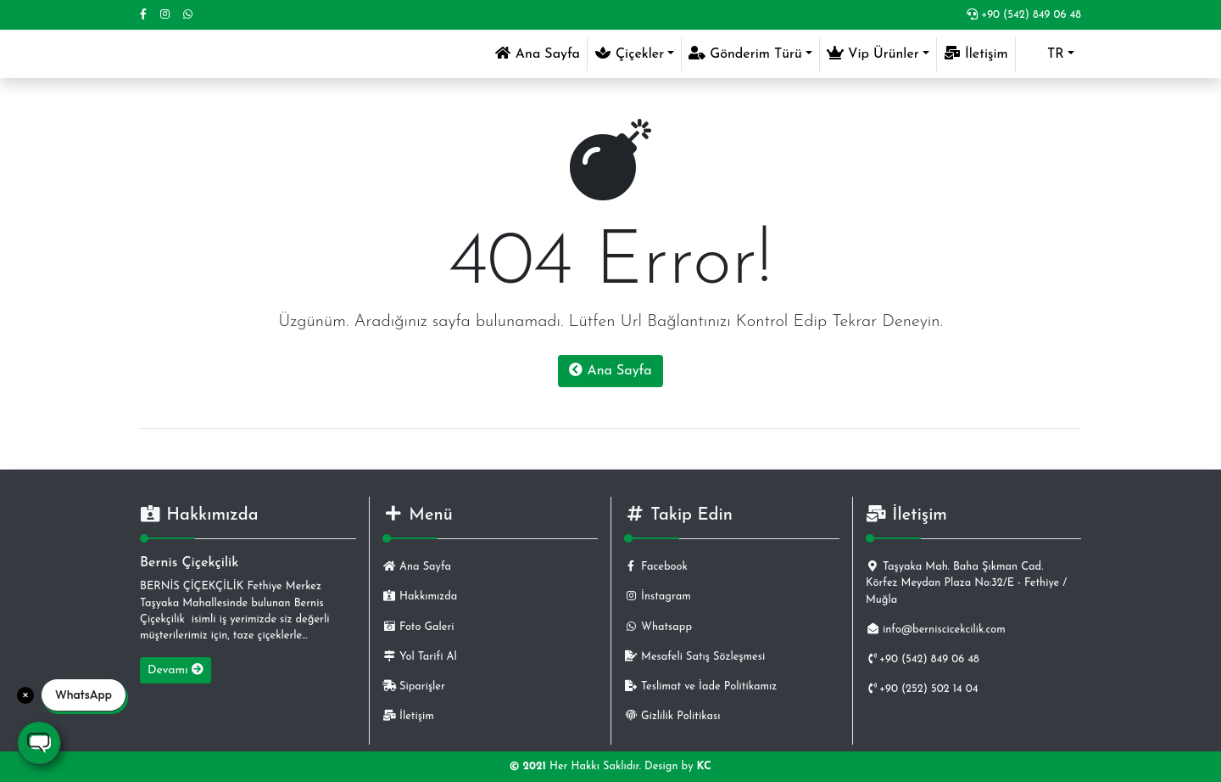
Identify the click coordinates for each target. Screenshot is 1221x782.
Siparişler (413, 686)
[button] (1048, 54)
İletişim (976, 53)
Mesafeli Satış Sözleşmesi (694, 656)
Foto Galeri (418, 627)
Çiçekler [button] (629, 53)
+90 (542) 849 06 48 (1024, 14)
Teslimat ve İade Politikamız (700, 686)
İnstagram (657, 596)
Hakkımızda (419, 596)
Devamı (176, 670)
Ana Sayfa (540, 52)
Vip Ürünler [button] (873, 53)
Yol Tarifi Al (419, 656)
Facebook (656, 566)
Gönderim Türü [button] (745, 53)
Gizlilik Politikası (672, 716)
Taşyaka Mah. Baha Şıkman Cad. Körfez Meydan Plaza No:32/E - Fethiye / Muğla (966, 583)
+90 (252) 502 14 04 (922, 689)
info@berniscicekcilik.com (936, 629)
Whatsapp (658, 627)
